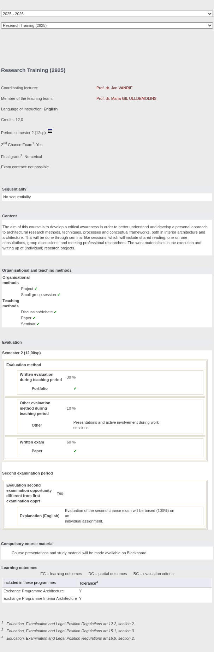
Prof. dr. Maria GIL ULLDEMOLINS (126, 98)
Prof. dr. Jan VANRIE (114, 88)
